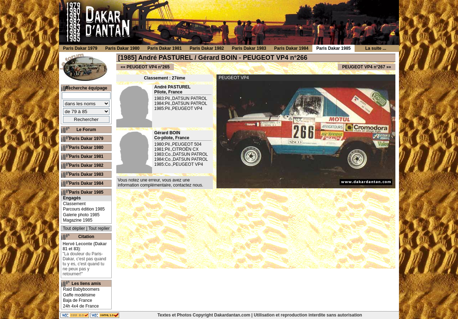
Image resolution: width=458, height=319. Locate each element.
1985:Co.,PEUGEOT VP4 (178, 164)
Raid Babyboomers (81, 289)
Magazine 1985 (77, 220)
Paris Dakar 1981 (86, 156)
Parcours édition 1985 (84, 209)
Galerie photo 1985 (81, 214)
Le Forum (86, 129)
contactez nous (187, 185)
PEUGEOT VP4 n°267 (363, 66)
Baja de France (77, 300)
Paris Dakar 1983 (86, 174)
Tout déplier (74, 228)
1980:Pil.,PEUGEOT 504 (177, 144)
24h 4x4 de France (81, 306)
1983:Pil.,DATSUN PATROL (180, 98)
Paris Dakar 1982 (86, 165)
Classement (74, 203)
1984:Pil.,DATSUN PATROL (180, 103)
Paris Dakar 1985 (86, 192)
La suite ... (375, 48)
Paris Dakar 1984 (86, 183)
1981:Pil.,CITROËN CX (176, 149)
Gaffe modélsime (79, 295)
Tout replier (98, 228)
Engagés (72, 197)
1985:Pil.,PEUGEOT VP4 (178, 108)
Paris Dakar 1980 (86, 147)
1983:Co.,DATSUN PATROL (181, 154)
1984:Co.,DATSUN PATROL (181, 159)
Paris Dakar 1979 (86, 138)
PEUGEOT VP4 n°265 (148, 66)
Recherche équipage (86, 88)
